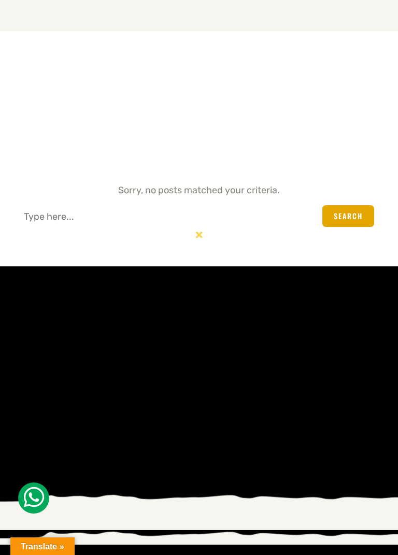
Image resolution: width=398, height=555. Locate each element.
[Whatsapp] (33, 498)
